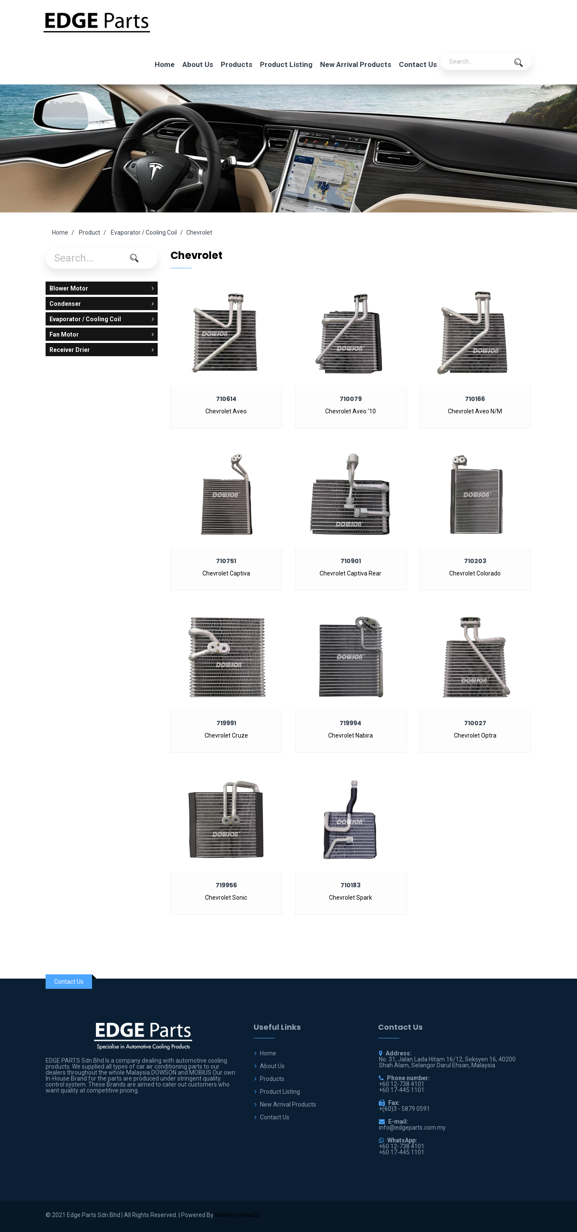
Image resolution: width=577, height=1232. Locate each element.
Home (165, 64)
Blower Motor (101, 288)
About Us (197, 64)
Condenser (101, 303)
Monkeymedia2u (237, 1215)
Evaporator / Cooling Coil (144, 232)
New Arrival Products (355, 64)
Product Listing (286, 64)
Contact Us (418, 64)
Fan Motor (101, 334)
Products (236, 64)
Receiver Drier (101, 349)
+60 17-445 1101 (401, 1152)
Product (89, 232)
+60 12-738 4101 (401, 1146)
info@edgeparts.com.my (412, 1127)
